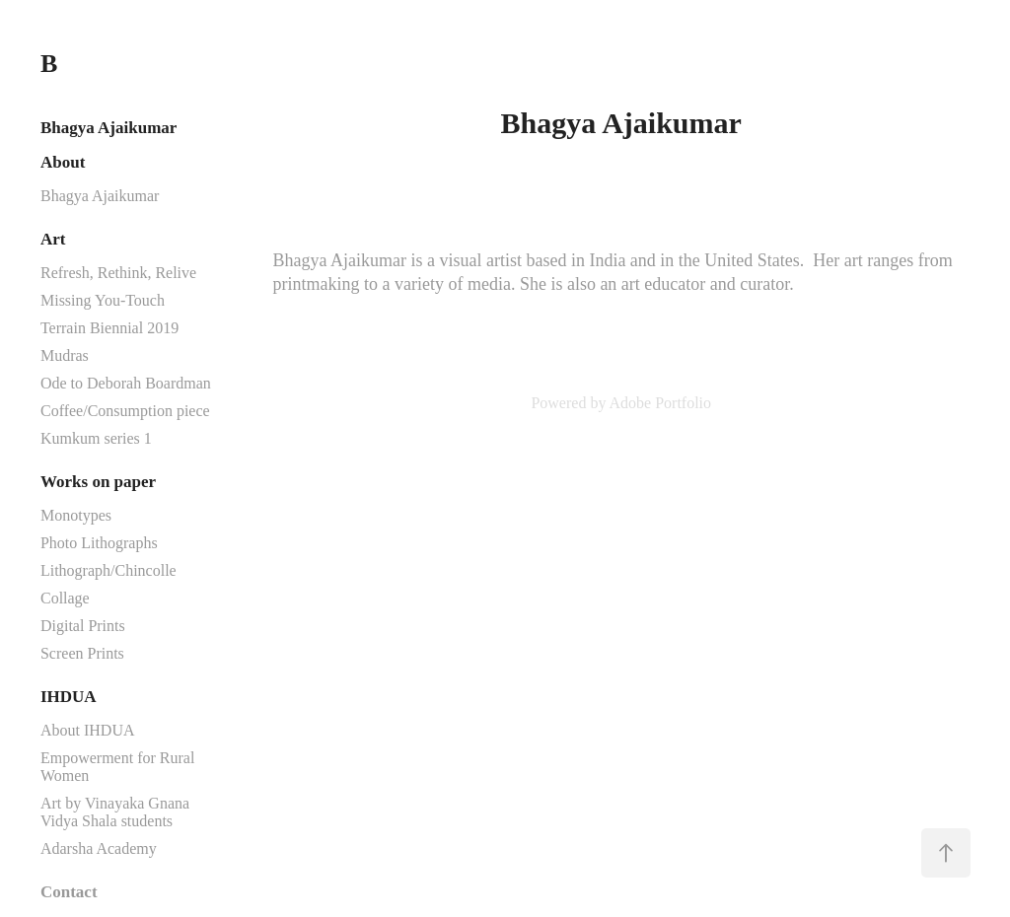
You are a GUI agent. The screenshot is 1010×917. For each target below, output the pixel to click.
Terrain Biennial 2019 (109, 327)
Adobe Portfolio (661, 402)
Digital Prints (82, 625)
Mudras (64, 355)
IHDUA (68, 696)
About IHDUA (87, 730)
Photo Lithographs (99, 542)
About (62, 162)
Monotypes (75, 515)
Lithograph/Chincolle (108, 570)
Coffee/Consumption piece (125, 410)
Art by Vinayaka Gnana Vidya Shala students (114, 812)
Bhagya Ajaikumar (108, 127)
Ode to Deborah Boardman (125, 383)
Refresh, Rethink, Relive (118, 272)
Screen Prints (82, 653)
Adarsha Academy (98, 848)
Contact (69, 891)
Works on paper (98, 481)
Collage (65, 598)
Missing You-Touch (102, 300)
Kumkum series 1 (96, 438)
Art (52, 239)
